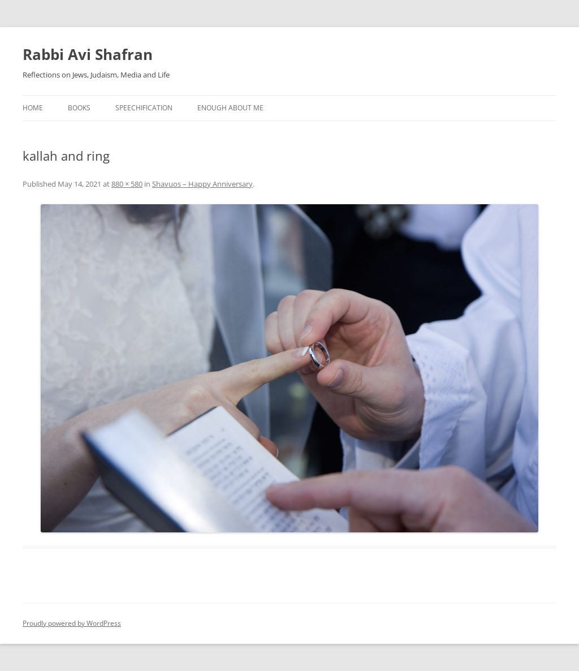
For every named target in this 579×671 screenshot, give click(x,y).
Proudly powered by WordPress (72, 623)
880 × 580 (126, 184)
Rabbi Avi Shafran (88, 54)
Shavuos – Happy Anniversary (202, 184)
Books (79, 108)
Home (33, 108)
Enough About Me (230, 108)
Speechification (143, 108)
